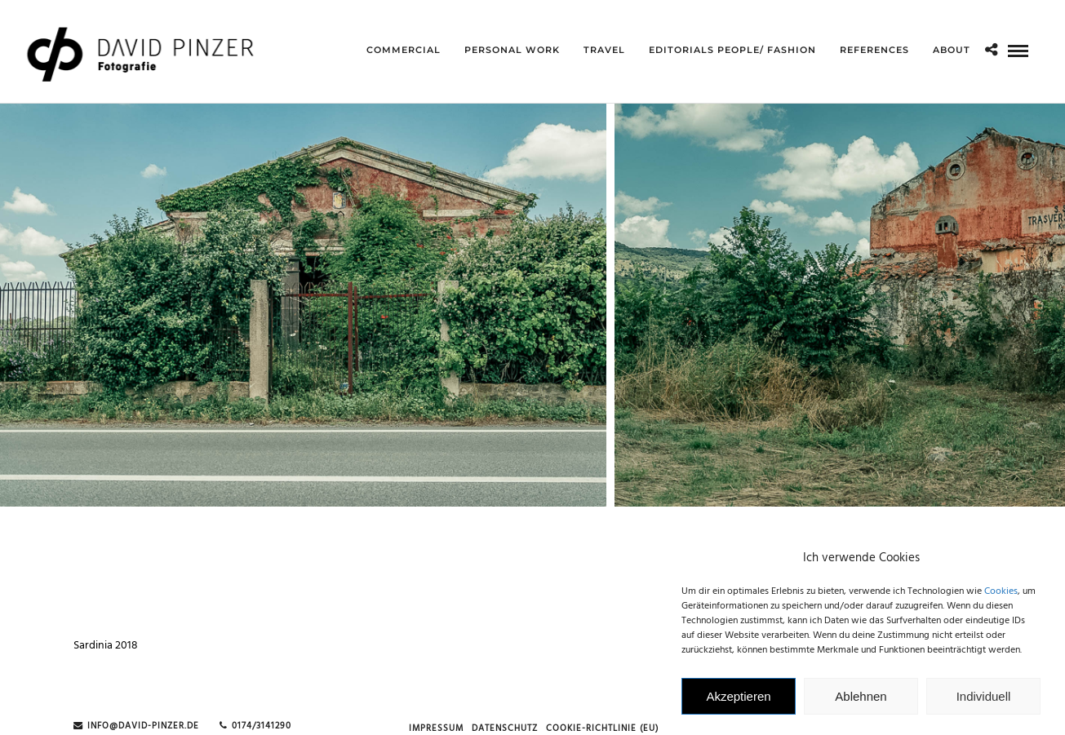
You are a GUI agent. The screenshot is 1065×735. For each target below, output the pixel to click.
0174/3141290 (255, 726)
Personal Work (512, 49)
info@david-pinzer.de (136, 726)
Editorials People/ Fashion (732, 49)
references (874, 49)
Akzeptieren (738, 700)
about (951, 49)
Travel (604, 49)
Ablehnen (860, 700)
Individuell (983, 700)
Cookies (1001, 596)
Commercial (403, 49)
